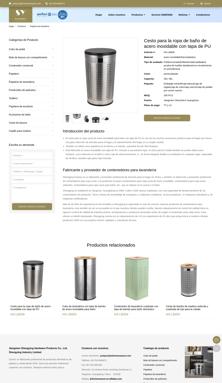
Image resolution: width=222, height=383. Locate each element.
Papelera (14, 74)
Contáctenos (203, 14)
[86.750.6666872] (46, 3)
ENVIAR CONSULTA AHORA (32, 206)
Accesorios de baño (20, 114)
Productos (138, 14)
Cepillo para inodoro (20, 131)
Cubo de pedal (17, 49)
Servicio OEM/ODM (161, 14)
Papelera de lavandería (39, 26)
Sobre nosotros (116, 14)
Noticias (184, 14)
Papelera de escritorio (21, 106)
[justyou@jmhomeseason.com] (25, 3)
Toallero (13, 98)
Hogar (98, 14)
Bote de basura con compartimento (28, 57)
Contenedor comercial (21, 65)
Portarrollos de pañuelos (22, 90)
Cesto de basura (18, 123)
